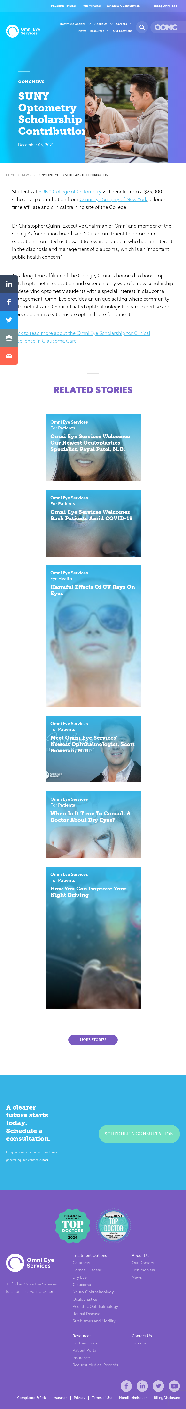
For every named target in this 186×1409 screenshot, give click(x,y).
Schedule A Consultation (123, 6)
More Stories (93, 1045)
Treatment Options (72, 24)
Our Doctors (143, 1259)
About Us (100, 24)
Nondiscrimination (133, 1394)
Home (10, 177)
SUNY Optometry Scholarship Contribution (73, 177)
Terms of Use (102, 1394)
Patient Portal (91, 6)
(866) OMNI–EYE (165, 6)
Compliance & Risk (31, 1394)
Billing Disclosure (167, 1394)
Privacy (79, 1394)
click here (47, 1287)
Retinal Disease (86, 1310)
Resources (97, 31)
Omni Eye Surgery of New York (114, 201)
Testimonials (143, 1267)
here (44, 1156)
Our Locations (122, 31)
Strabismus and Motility (94, 1318)
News (82, 31)
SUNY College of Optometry (70, 194)
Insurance (81, 1354)
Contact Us (142, 1332)
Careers (121, 24)
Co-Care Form (85, 1340)
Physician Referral (63, 6)
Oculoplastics (85, 1296)
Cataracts (81, 1259)
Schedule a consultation (139, 1134)
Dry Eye (80, 1274)
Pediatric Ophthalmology (95, 1303)
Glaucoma (82, 1281)
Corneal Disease (87, 1267)
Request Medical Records (95, 1362)
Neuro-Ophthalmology (93, 1289)
